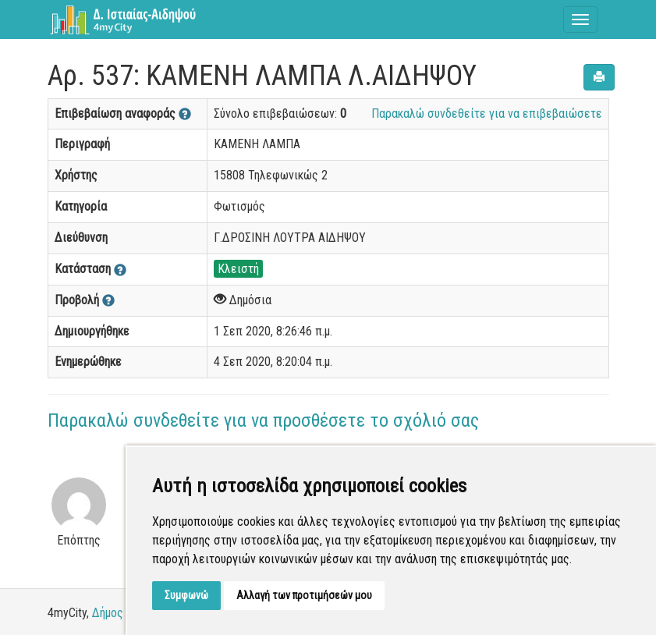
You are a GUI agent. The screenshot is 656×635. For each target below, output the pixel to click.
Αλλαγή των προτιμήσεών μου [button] (304, 595)
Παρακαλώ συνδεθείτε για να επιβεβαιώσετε (486, 113)
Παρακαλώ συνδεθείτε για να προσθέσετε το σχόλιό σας (263, 420)
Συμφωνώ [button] (186, 595)
